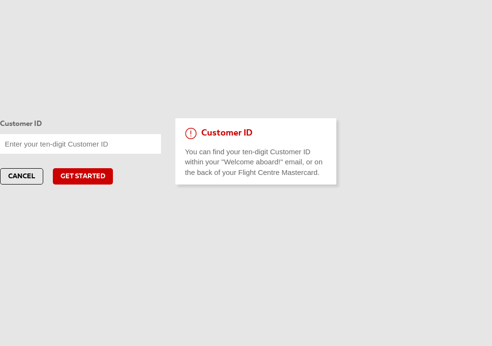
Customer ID (21, 124)
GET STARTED (83, 176)
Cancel (21, 176)
